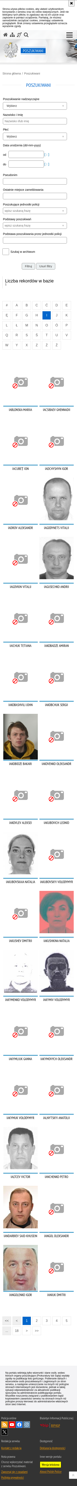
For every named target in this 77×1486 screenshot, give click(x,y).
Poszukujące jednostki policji (21, 204)
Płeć (5, 129)
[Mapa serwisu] (12, 34)
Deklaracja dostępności (52, 1448)
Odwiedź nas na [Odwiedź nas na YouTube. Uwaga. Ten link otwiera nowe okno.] (12, 1424)
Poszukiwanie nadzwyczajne (21, 99)
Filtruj (28, 266)
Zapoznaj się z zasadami (14, 1472)
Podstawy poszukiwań (17, 219)
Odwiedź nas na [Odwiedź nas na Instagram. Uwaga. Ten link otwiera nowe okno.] (26, 1424)
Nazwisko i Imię (13, 114)
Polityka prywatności (12, 1477)
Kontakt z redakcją (11, 1448)
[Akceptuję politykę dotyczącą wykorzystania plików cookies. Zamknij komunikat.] (71, 3)
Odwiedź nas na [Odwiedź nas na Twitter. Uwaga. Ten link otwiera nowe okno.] (4, 1432)
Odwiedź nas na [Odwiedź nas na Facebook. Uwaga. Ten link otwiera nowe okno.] (19, 1424)
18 (17, 1331)
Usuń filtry (45, 266)
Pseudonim (10, 175)
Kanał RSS (4, 1424)
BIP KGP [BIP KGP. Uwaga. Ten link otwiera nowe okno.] (55, 1425)
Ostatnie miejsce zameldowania (23, 189)
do (5, 164)
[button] (69, 35)
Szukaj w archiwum (22, 251)
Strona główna (11, 73)
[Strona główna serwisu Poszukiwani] (5, 34)
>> (35, 1330)
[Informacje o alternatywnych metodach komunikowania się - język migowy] (19, 34)
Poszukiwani (32, 73)
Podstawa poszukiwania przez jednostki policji (32, 234)
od (5, 154)
